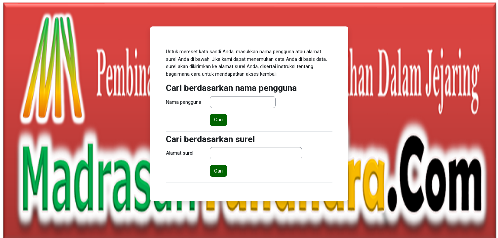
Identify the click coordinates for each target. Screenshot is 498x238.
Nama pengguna (183, 102)
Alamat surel (179, 153)
